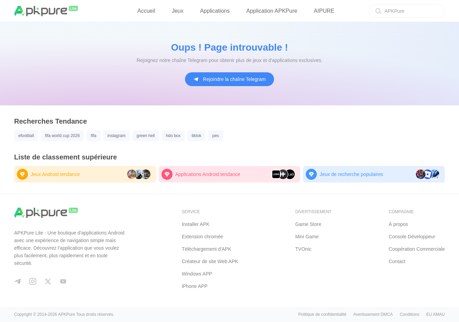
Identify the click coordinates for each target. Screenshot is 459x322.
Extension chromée (202, 236)
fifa (93, 135)
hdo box (173, 135)
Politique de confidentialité (322, 314)
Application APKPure (271, 11)
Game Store (308, 224)
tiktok (196, 135)
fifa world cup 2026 (62, 135)
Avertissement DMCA (373, 314)
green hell (146, 135)
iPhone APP (195, 286)
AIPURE (324, 11)
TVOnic (303, 249)
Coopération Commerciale (417, 249)
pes (215, 135)
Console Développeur (412, 236)
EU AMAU (435, 314)
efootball (26, 135)
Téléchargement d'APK (207, 249)
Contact (397, 261)
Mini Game (307, 236)
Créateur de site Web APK (210, 261)
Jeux (178, 11)
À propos (398, 224)
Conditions (409, 314)
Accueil (146, 11)
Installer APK (195, 224)
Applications (215, 11)
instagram (116, 135)
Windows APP (197, 274)
